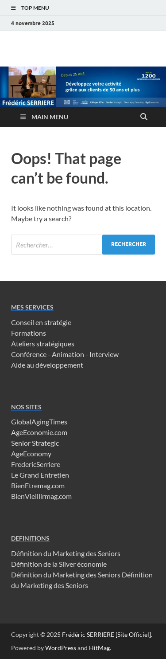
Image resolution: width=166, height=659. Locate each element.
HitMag (99, 647)
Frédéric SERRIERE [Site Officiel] (106, 634)
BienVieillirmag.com (41, 496)
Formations (28, 333)
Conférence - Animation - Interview (65, 354)
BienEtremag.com (38, 485)
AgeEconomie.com (39, 432)
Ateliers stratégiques (42, 343)
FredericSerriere (35, 464)
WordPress (60, 647)
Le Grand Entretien (40, 475)
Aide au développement (47, 365)
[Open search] (144, 117)
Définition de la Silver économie (59, 564)
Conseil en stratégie (41, 322)
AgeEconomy (31, 453)
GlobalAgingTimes (39, 421)
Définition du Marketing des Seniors (65, 553)
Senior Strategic (35, 443)
